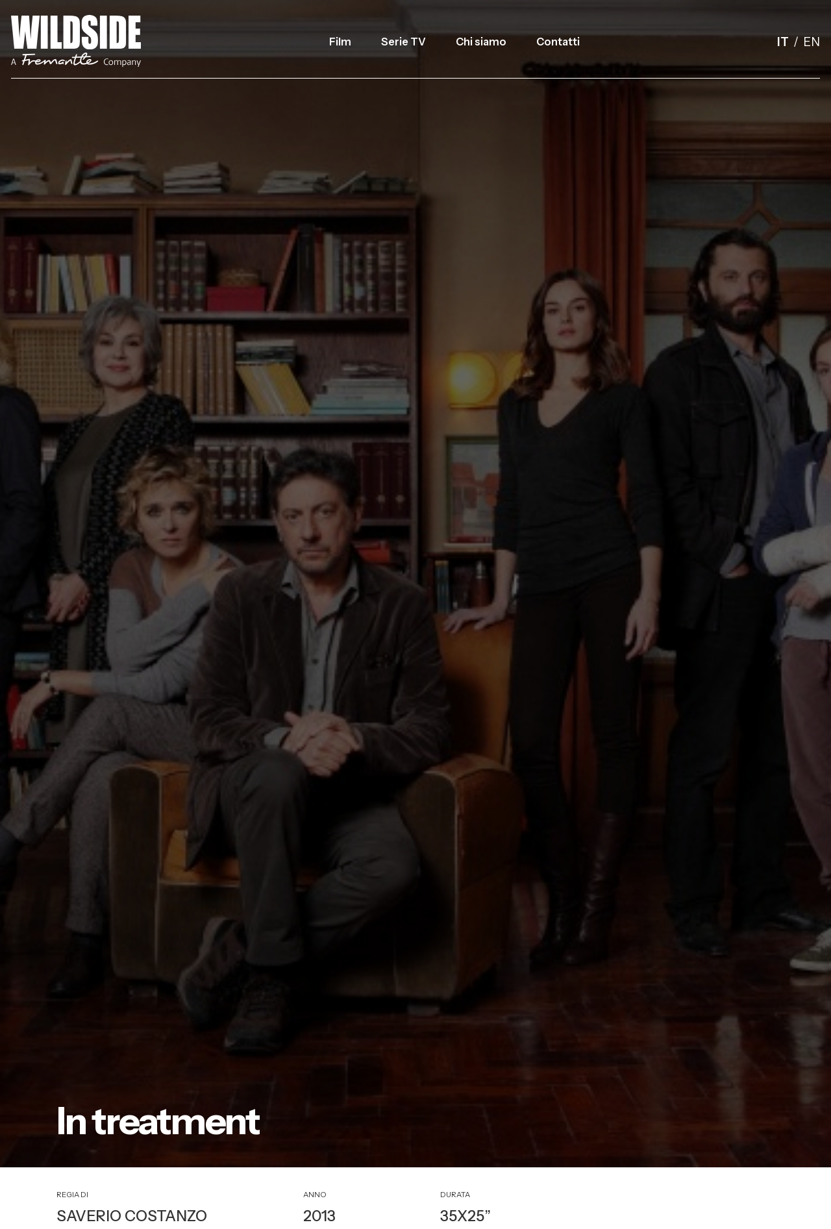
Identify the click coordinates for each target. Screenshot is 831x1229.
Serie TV (403, 41)
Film (340, 41)
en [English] (811, 41)
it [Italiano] (783, 41)
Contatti (558, 41)
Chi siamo (481, 41)
